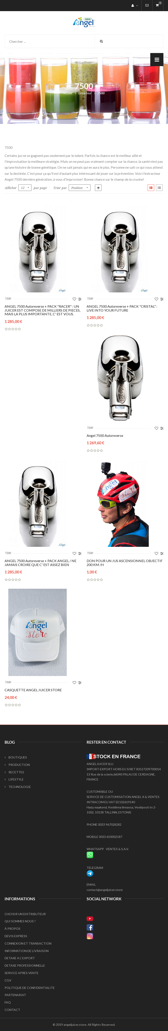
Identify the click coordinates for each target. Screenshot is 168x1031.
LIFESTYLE (14, 779)
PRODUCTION (17, 765)
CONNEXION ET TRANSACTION (28, 943)
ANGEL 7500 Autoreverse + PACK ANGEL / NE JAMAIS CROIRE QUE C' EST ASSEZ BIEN (40, 563)
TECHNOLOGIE (18, 787)
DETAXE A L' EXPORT (20, 958)
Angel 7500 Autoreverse (105, 435)
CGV (8, 980)
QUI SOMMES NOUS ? (20, 921)
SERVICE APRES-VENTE (21, 973)
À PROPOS (12, 928)
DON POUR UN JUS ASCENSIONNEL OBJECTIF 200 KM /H (125, 563)
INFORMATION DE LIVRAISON (27, 951)
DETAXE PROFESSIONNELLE (25, 965)
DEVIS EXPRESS (16, 936)
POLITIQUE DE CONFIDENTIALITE (30, 988)
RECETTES (14, 772)
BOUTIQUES (16, 757)
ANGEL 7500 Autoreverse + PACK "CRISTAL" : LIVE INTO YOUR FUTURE (122, 308)
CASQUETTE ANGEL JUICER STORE (33, 690)
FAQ (8, 1002)
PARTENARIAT (15, 995)
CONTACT (12, 1010)
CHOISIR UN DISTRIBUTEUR (25, 914)
